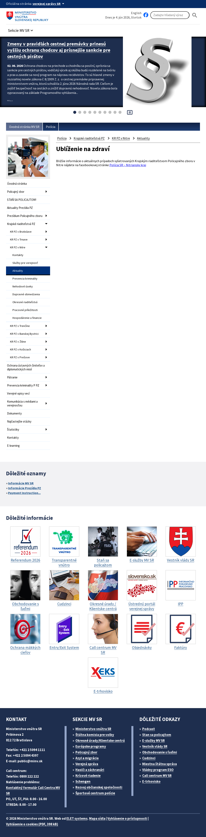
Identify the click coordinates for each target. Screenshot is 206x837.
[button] (21, 29)
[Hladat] (195, 15)
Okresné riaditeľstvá (24, 302)
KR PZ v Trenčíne (20, 326)
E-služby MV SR (153, 740)
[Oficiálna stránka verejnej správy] (49, 3)
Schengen (83, 781)
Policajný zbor (15, 192)
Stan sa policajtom (156, 734)
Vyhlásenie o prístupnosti (127, 818)
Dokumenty (14, 413)
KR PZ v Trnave (19, 239)
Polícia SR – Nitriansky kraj (127, 165)
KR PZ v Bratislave (21, 231)
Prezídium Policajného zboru (24, 216)
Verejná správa (86, 764)
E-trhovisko (151, 781)
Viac (10, 101)
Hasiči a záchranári (89, 770)
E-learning (13, 446)
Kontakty (17, 255)
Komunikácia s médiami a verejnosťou (22, 403)
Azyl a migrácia (87, 758)
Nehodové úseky (22, 286)
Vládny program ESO (158, 770)
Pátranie (12, 377)
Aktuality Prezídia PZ (20, 208)
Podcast (148, 729)
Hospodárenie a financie (27, 318)
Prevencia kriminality (24, 278)
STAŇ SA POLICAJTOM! (21, 200)
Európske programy (90, 746)
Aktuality (17, 270)
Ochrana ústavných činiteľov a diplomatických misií (26, 367)
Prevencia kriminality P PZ (23, 385)
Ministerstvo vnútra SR (93, 729)
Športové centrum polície (95, 793)
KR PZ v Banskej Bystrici (24, 334)
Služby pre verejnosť (25, 263)
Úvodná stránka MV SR (24, 127)
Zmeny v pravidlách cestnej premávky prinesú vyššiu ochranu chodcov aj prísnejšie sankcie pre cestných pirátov (58, 50)
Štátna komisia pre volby (94, 734)
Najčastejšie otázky (19, 421)
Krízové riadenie (88, 775)
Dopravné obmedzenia (26, 294)
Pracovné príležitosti (25, 310)
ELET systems (77, 818)
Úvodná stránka (17, 183)
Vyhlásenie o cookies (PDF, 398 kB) (32, 824)
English (136, 13)
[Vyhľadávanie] (170, 15)
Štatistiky (13, 429)
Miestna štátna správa (159, 764)
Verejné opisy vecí (18, 393)
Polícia (50, 127)
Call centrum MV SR (157, 775)
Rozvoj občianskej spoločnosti (98, 787)
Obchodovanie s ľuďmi (159, 752)
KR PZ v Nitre (17, 247)
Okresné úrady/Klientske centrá (100, 740)
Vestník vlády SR (154, 746)
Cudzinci (149, 758)
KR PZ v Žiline (18, 341)
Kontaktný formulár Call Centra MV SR (33, 790)
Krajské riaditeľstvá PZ (21, 224)
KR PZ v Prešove (20, 357)
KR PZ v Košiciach (20, 349)
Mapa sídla (97, 818)
